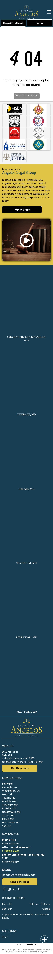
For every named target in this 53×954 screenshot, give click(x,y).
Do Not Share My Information (25, 950)
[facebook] (4, 889)
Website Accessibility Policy (37, 952)
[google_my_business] (19, 889)
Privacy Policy (6, 950)
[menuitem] (5, 937)
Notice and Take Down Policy (16, 952)
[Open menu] (49, 12)
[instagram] (9, 889)
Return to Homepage (26, 95)
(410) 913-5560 (10, 851)
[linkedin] (14, 889)
